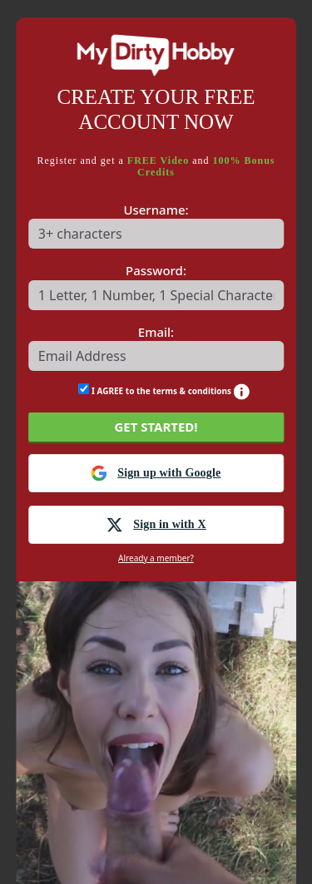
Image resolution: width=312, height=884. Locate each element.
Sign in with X (156, 524)
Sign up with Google (156, 473)
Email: (156, 331)
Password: (156, 270)
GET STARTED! (155, 426)
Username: (155, 209)
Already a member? (156, 558)
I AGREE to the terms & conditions (164, 390)
